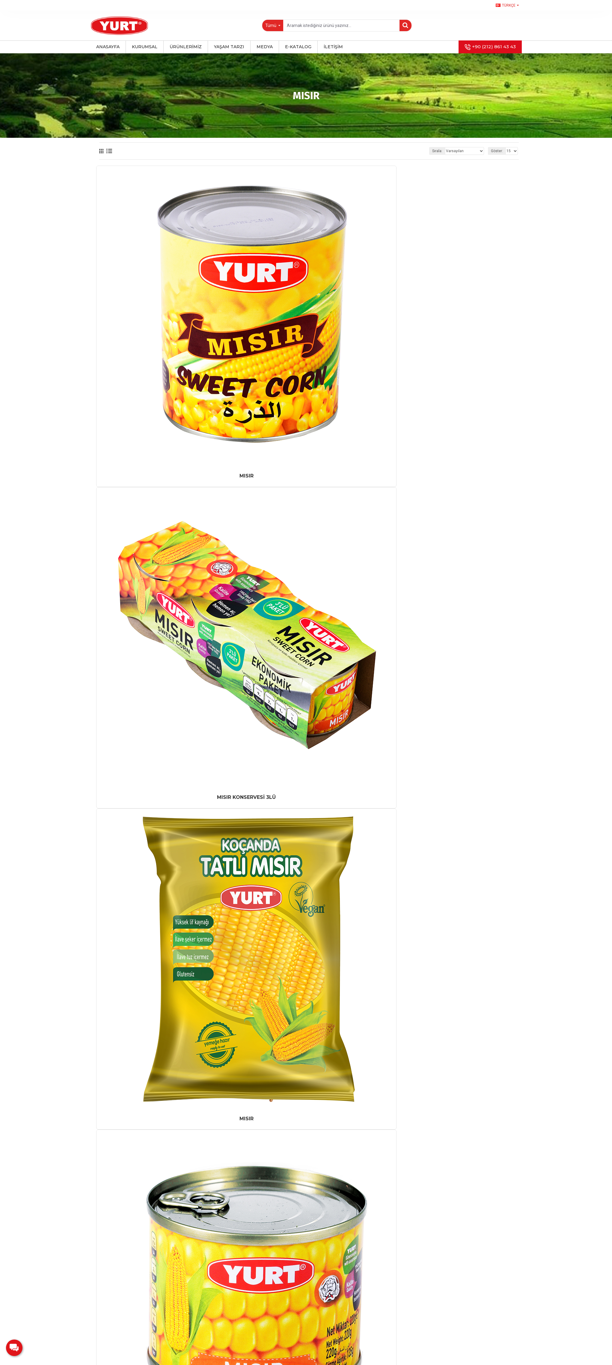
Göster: (497, 151)
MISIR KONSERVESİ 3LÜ (246, 797)
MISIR (246, 476)
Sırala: (437, 151)
